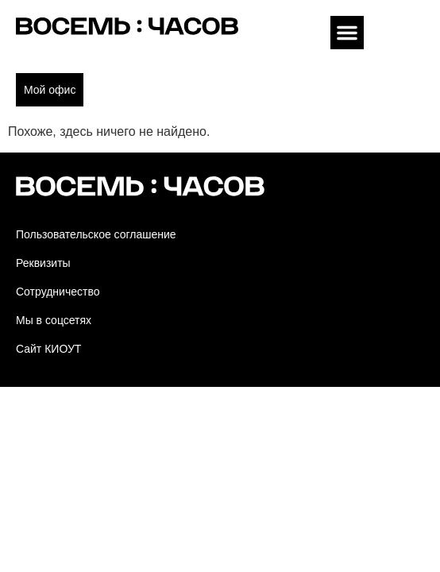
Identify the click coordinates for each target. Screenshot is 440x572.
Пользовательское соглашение (96, 234)
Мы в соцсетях (53, 320)
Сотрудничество (57, 291)
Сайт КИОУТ (48, 348)
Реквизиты (43, 263)
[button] (347, 32)
